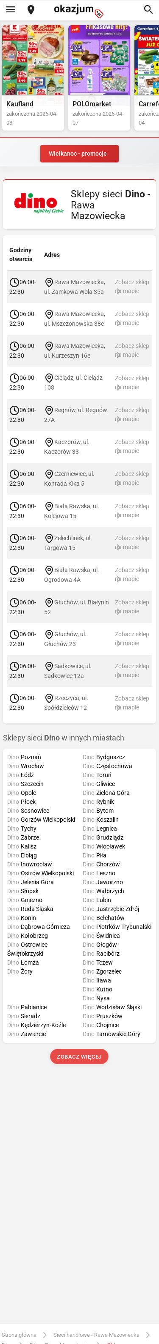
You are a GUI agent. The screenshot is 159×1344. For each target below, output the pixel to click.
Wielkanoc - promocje (78, 153)
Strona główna (19, 1335)
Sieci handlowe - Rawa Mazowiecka (96, 1335)
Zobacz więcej (79, 1057)
